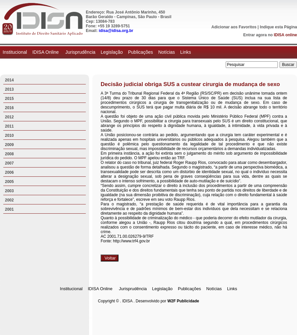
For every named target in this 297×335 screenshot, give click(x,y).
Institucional (15, 52)
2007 (9, 163)
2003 (9, 191)
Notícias (166, 52)
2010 (9, 135)
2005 (9, 181)
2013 (9, 89)
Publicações (140, 52)
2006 (9, 172)
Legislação (112, 52)
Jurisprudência (80, 52)
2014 (9, 80)
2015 (9, 98)
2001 (9, 209)
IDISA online (285, 35)
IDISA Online (46, 52)
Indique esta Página (278, 27)
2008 (9, 154)
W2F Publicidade (183, 301)
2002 (9, 200)
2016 (9, 108)
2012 (9, 117)
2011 (9, 126)
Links (185, 52)
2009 (9, 144)
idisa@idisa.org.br (116, 30)
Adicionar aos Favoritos (234, 27)
